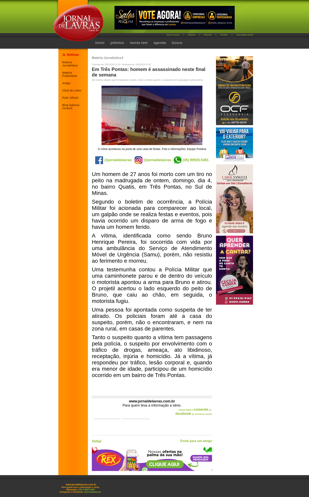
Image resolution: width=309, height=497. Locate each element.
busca (177, 43)
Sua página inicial (244, 35)
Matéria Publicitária (69, 74)
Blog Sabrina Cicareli (70, 106)
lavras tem (139, 43)
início (99, 43)
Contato (224, 35)
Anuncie (208, 35)
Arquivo (191, 35)
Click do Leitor (71, 90)
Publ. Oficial (70, 97)
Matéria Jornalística (70, 64)
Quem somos (173, 35)
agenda (160, 43)
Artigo (66, 83)
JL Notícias (70, 54)
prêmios (117, 43)
